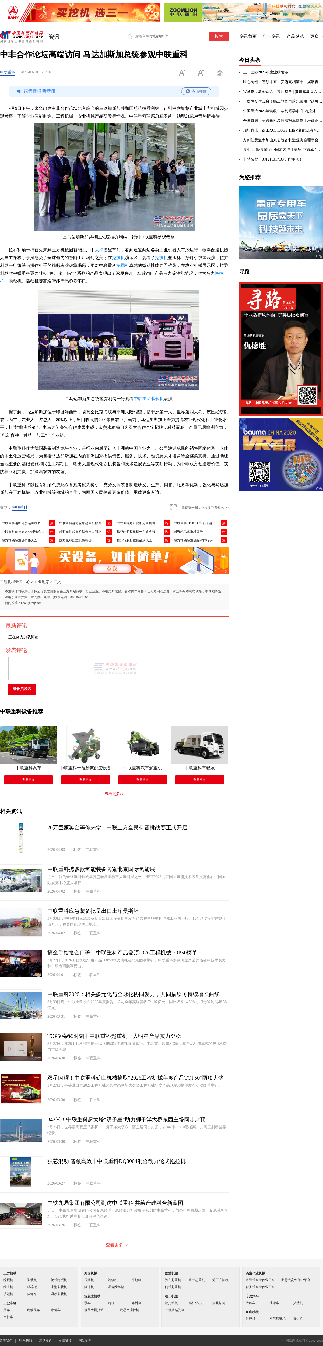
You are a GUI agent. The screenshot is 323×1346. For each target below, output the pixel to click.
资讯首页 (248, 36)
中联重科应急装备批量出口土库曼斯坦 (93, 911)
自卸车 (32, 1294)
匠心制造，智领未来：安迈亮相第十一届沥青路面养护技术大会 (283, 82)
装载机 (32, 1280)
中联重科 (7, 72)
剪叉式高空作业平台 (260, 1287)
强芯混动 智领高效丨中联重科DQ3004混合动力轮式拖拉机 (116, 1161)
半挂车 (8, 1317)
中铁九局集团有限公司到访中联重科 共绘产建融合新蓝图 (115, 1203)
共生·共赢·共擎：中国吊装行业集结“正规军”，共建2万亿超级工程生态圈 (283, 150)
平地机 (136, 1280)
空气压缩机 (277, 1319)
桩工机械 (171, 1296)
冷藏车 (250, 1303)
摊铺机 (89, 1287)
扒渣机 (298, 1303)
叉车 (6, 1310)
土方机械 (9, 1273)
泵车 (87, 1303)
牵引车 (56, 1310)
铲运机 (8, 1294)
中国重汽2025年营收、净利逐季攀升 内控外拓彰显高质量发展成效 (283, 111)
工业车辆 (9, 1303)
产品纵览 (295, 36)
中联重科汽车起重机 (142, 768)
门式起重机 (173, 1287)
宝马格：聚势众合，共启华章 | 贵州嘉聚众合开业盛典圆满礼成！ (283, 92)
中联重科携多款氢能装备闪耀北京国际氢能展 (101, 869)
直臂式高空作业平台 (260, 1280)
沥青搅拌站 (116, 1287)
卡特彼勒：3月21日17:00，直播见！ (273, 159)
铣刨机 (113, 1280)
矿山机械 (252, 1312)
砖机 (111, 1303)
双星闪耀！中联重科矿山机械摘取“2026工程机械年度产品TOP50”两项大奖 (135, 1078)
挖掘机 (118, 257)
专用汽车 (252, 1296)
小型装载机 (59, 1287)
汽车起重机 (173, 1280)
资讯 (54, 37)
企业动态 (41, 582)
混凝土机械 (92, 1296)
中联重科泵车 (28, 768)
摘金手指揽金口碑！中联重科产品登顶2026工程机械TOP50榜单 (122, 953)
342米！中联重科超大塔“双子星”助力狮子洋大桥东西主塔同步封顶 (126, 1119)
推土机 (8, 1287)
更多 (314, 36)
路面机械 (90, 1273)
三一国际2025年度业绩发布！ (267, 72)
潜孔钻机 (218, 1303)
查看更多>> (114, 794)
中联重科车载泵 (200, 768)
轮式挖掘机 (59, 1280)
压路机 (89, 1280)
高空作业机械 (255, 1273)
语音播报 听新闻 (113, 91)
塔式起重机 (197, 1280)
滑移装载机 (59, 1294)
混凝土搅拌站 (94, 1310)
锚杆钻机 (195, 1303)
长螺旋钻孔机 (174, 1310)
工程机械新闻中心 (15, 582)
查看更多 (28, 779)
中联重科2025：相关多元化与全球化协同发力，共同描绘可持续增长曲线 (133, 994)
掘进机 (298, 1319)
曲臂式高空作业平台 (295, 1280)
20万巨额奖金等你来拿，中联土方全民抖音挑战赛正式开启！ (120, 827)
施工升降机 (220, 1280)
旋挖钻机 (171, 1303)
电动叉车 (33, 1310)
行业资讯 (271, 36)
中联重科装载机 (149, 398)
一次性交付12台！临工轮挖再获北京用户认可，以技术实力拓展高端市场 (283, 101)
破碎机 (250, 1319)
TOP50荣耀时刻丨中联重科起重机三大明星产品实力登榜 (114, 1036)
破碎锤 (32, 1287)
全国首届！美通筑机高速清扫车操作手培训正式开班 (283, 121)
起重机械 (171, 1273)
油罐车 (274, 1303)
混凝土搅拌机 (129, 1310)
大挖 (99, 250)
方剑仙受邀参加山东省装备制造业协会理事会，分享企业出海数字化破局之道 (283, 140)
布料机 (136, 1303)
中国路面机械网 (21, 37)
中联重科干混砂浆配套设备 (85, 768)
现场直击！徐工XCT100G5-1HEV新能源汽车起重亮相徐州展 (283, 130)
